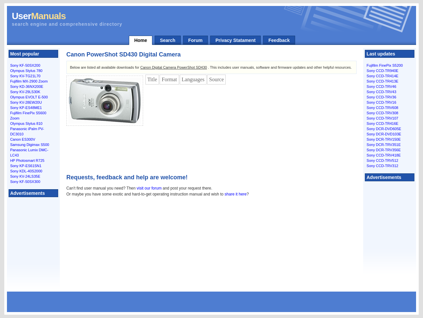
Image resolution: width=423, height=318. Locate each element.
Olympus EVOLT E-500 (29, 97)
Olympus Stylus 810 (26, 123)
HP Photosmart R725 (27, 160)
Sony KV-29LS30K (25, 92)
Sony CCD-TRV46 (381, 86)
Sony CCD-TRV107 (382, 118)
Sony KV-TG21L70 (25, 76)
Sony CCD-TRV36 (381, 97)
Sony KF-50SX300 (25, 182)
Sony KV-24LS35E (25, 176)
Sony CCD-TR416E (382, 123)
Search (167, 40)
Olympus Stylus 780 (26, 71)
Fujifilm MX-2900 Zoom (29, 81)
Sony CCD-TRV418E (383, 155)
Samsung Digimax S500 (29, 145)
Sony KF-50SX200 (25, 65)
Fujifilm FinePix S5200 (384, 65)
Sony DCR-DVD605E (383, 129)
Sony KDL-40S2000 (26, 171)
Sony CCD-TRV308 (382, 113)
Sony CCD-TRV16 (381, 102)
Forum (195, 40)
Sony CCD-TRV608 (382, 108)
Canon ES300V (22, 139)
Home (140, 40)
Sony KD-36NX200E (26, 86)
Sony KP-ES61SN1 (26, 166)
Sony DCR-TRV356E (383, 150)
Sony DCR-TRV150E (383, 139)
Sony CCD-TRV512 (382, 160)
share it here (236, 194)
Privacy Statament (235, 40)
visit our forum (149, 188)
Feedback (279, 40)
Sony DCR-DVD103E (383, 134)
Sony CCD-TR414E (382, 76)
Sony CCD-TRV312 (382, 166)
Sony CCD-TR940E (382, 71)
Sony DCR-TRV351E (383, 145)
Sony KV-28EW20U (26, 102)
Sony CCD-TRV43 (381, 92)
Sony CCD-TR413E (382, 81)
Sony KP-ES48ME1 (26, 108)
